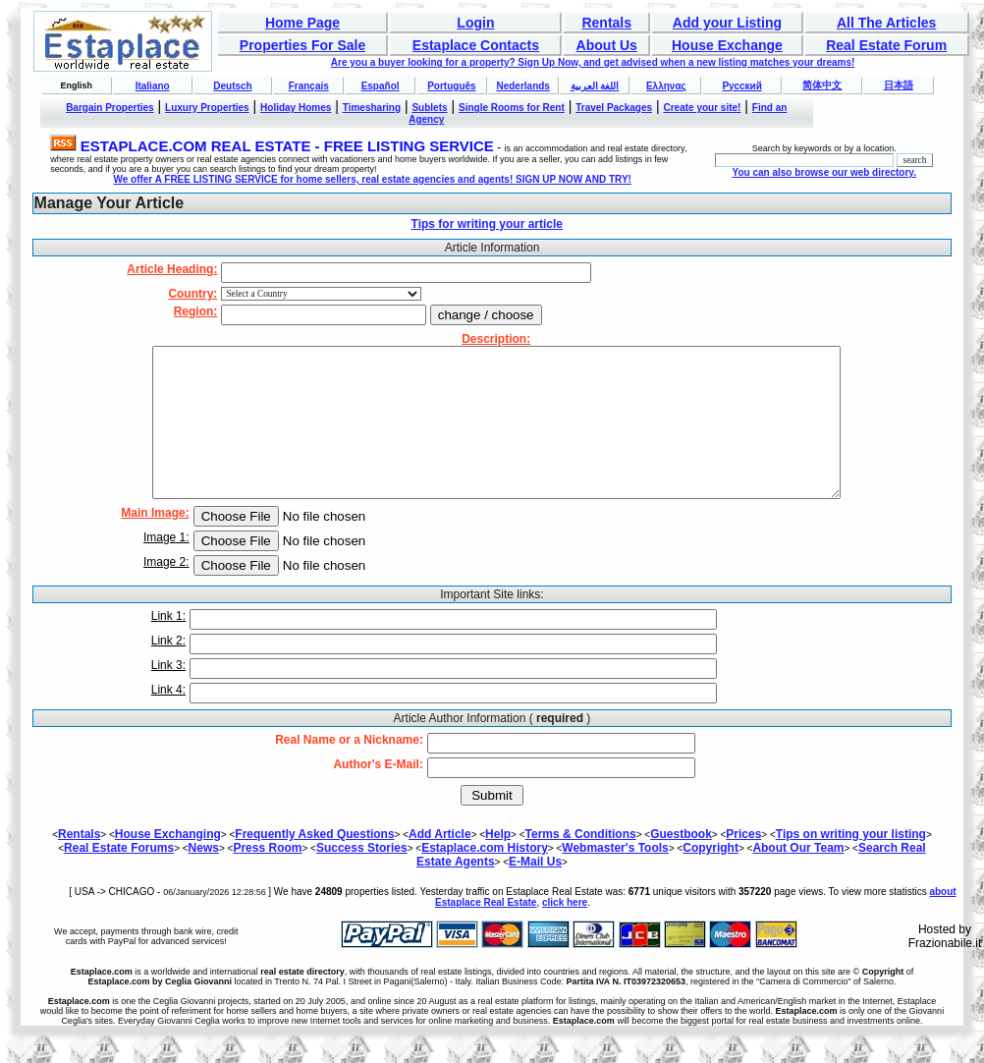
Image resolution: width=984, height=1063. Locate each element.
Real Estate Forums (119, 877)
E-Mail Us (535, 891)
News (204, 877)
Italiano (153, 86)
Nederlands (522, 86)
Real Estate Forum (886, 45)
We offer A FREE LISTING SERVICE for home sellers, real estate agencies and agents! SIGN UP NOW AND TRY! (372, 179)
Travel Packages (613, 107)
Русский (741, 86)
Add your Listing (727, 22)
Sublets (429, 107)
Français (309, 86)
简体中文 (822, 85)
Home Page (302, 22)
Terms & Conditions (580, 863)
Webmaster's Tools (615, 877)
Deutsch (232, 86)
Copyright (710, 877)
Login (475, 22)
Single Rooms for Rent (512, 107)
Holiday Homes (295, 107)
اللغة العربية (595, 86)
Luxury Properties (207, 107)
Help (498, 863)
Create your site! (701, 107)
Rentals (606, 22)
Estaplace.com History (484, 877)
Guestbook (681, 863)
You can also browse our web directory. (823, 172)
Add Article (440, 863)
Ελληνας (666, 86)
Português (451, 86)
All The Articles (886, 22)
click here (564, 931)
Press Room (267, 877)
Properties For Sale (302, 45)
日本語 (898, 85)
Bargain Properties (109, 107)
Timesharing (372, 107)
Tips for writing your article (487, 224)
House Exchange (727, 45)
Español (380, 86)
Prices (743, 863)
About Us (606, 45)
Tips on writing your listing (851, 863)
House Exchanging (168, 863)
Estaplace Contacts (475, 45)
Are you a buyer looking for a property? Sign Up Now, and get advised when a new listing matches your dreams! (593, 62)
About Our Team (798, 877)
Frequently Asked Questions (314, 863)
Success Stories (362, 877)
